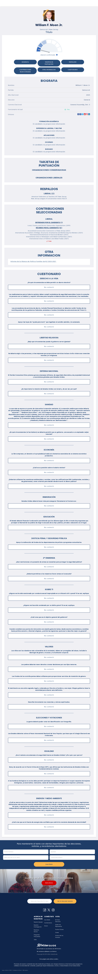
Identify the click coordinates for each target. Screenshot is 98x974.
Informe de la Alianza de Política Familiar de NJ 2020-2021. (33, 261)
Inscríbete (47, 920)
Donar (46, 926)
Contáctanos (48, 923)
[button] (59, 925)
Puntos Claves (59, 929)
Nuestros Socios (36, 930)
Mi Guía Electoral (57, 920)
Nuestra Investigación (38, 926)
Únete (57, 932)
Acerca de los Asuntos (59, 936)
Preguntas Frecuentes (37, 935)
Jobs (35, 939)
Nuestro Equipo (38, 922)
